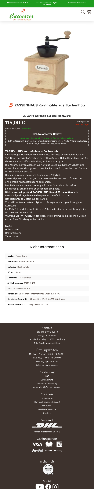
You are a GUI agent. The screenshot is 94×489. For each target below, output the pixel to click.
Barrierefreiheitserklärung (46, 402)
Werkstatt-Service (47, 409)
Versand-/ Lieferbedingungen (47, 387)
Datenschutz (47, 380)
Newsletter (47, 405)
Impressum (47, 398)
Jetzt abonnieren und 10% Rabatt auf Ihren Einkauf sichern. (47, 138)
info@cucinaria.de (47, 335)
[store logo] (21, 14)
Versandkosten (26, 129)
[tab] (47, 246)
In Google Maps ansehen (48, 343)
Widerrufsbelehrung (47, 383)
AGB (47, 376)
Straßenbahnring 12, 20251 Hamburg (47, 339)
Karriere (47, 413)
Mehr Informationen (47, 247)
